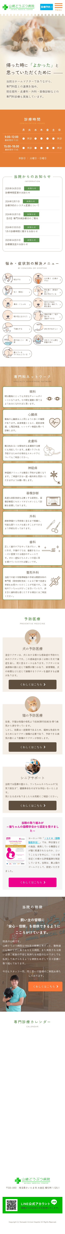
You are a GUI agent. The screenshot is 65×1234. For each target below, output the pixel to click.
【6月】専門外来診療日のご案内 (21, 218)
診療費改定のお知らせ (16, 244)
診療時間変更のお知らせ (17, 192)
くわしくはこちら (32, 684)
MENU (58, 6)
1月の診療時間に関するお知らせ (21, 231)
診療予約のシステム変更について (22, 205)
